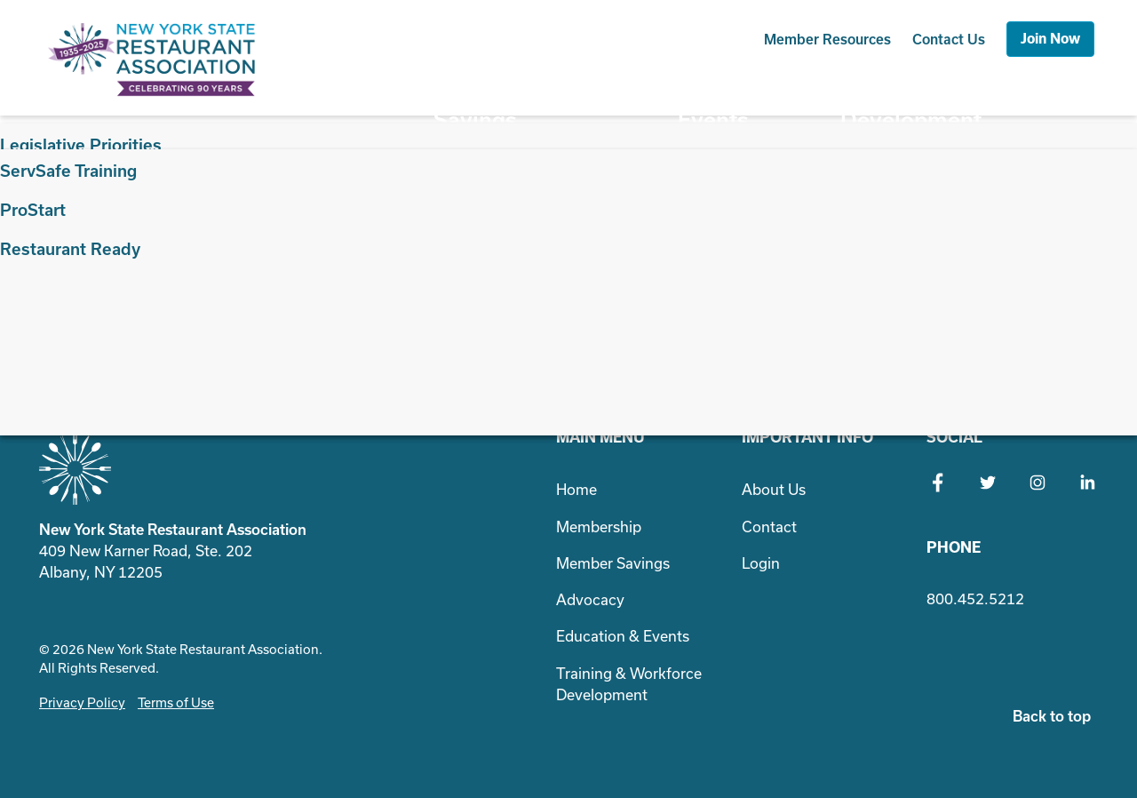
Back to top (1052, 716)
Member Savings (499, 88)
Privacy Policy (82, 702)
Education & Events (751, 88)
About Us (774, 489)
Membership (367, 88)
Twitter (987, 482)
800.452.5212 (975, 598)
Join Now (1050, 38)
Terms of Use (176, 702)
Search (889, 247)
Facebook (938, 482)
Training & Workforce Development (982, 88)
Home (576, 489)
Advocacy (620, 88)
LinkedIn (1087, 482)
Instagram (1037, 482)
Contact (948, 39)
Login (761, 563)
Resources (827, 39)
